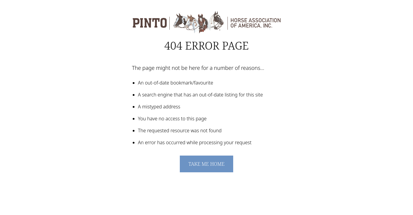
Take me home (206, 164)
